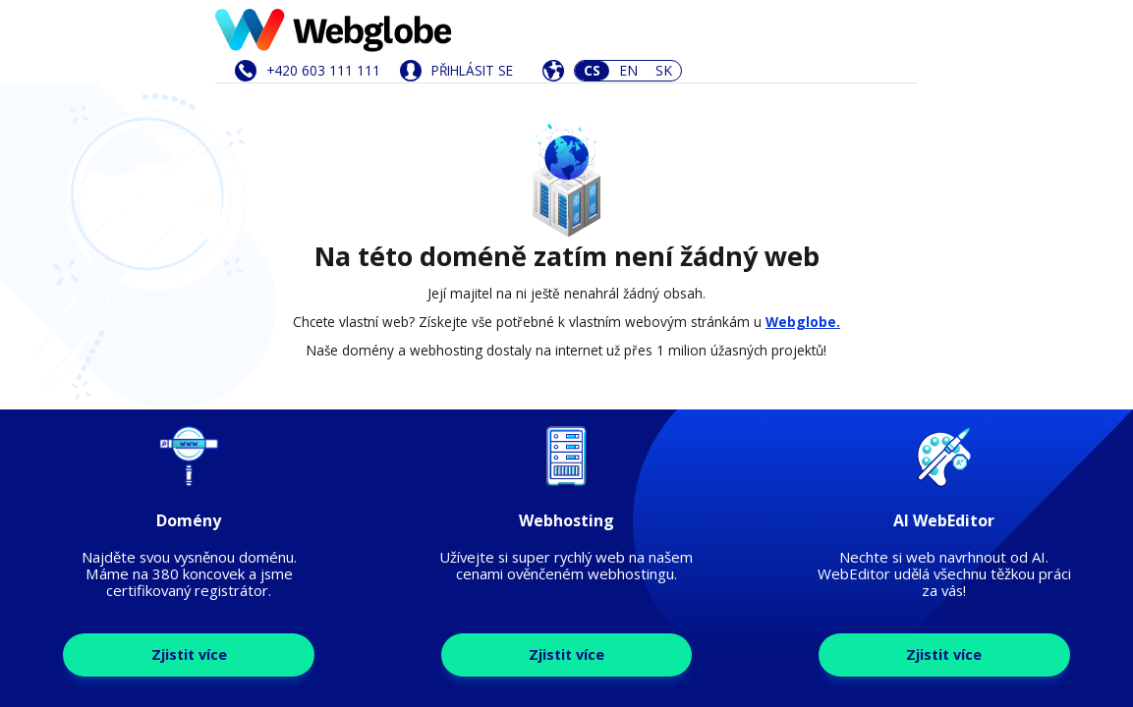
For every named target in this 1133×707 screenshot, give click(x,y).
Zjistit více (189, 654)
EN (628, 70)
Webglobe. (802, 321)
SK (663, 70)
